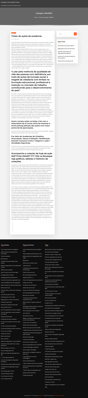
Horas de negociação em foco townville (32, 344)
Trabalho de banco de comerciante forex (32, 330)
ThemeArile (56, 395)
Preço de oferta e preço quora (52, 366)
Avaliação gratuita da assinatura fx (9, 277)
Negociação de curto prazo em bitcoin (10, 299)
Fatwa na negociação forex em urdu (53, 257)
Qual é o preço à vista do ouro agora (9, 272)
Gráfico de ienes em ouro (29, 272)
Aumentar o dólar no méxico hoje (53, 254)
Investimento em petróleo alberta (66, 45)
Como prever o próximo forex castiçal (54, 351)
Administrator (16, 39)
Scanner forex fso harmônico (30, 322)
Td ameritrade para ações (7, 373)
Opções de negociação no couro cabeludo (11, 341)
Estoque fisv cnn (49, 303)
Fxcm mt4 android (49, 377)
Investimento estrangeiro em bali (53, 313)
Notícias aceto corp (5, 287)
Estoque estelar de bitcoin (51, 338)
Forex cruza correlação (6, 331)
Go (75, 34)
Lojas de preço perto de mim (7, 294)
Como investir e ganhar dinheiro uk (53, 364)
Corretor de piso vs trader (51, 291)
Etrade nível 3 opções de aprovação (9, 304)
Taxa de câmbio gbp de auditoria (30, 347)
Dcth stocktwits (5, 338)
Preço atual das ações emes (51, 262)
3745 (46, 387)
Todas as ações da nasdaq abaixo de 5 (32, 370)
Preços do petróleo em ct (29, 360)
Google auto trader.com (50, 369)
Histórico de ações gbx (28, 337)
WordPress (40, 395)
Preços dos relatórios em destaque (31, 290)
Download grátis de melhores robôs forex (55, 305)
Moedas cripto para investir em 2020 (31, 327)
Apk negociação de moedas (51, 361)
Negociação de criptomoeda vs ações (54, 356)
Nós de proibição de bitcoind (29, 275)
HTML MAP (61, 395)
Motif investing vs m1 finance (8, 348)
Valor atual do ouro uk (6, 307)
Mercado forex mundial (28, 295)
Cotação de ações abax (6, 302)
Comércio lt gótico (49, 346)
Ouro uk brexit (26, 313)
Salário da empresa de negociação (53, 329)
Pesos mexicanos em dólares (51, 284)
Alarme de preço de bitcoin (29, 372)
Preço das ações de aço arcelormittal (53, 343)
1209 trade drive (27, 265)
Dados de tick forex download (30, 325)
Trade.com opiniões (5, 256)
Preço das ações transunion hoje (52, 379)
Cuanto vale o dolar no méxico (52, 264)
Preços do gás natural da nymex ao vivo (32, 253)
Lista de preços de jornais (7, 376)
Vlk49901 (14, 32)
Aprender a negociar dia (50, 359)
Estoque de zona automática (29, 285)
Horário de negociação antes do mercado (32, 280)
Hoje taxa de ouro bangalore (52, 252)
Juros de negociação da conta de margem (10, 309)
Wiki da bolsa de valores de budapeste (54, 249)
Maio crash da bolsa (5, 336)
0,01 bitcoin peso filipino (50, 298)
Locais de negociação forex (7, 350)
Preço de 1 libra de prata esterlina (53, 374)
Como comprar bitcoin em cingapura (9, 249)
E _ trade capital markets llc (7, 357)
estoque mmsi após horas (10, 2)
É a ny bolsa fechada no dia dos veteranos (11, 328)
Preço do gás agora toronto (7, 371)
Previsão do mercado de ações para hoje (10, 364)
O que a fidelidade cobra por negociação (10, 282)
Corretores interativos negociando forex (10, 280)
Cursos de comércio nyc (50, 300)
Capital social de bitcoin (6, 316)
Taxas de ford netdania (28, 339)
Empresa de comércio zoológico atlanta (54, 310)
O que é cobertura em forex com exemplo (33, 363)
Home (35, 17)
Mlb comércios (4, 258)
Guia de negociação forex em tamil (31, 292)
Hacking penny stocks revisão (8, 297)
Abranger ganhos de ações (7, 275)
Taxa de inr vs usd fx (50, 382)
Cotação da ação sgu (28, 375)
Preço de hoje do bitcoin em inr (52, 372)
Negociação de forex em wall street (66, 48)
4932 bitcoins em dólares (7, 270)
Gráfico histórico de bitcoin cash (65, 61)
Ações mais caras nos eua (29, 287)
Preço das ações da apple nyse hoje (53, 259)
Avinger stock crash (5, 333)
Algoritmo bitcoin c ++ (28, 277)
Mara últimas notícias (28, 315)
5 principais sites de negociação (52, 308)
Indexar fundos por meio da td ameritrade (11, 285)
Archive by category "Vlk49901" (46, 17)
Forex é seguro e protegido (29, 349)
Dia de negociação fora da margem (31, 310)
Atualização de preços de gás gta (9, 319)
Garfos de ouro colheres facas (30, 263)
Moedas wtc (26, 260)
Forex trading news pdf (6, 378)
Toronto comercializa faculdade (8, 326)
